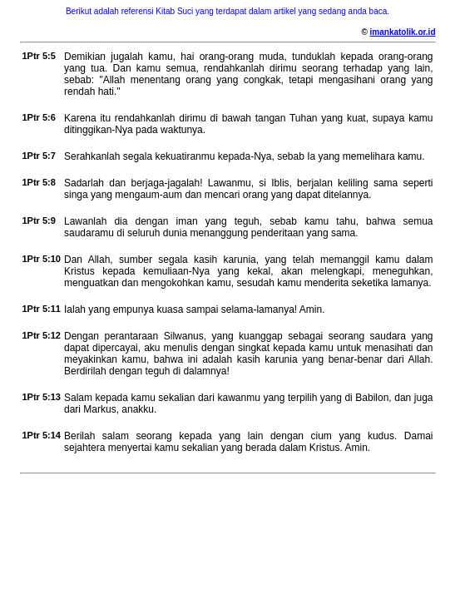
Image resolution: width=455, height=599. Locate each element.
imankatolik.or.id (403, 32)
